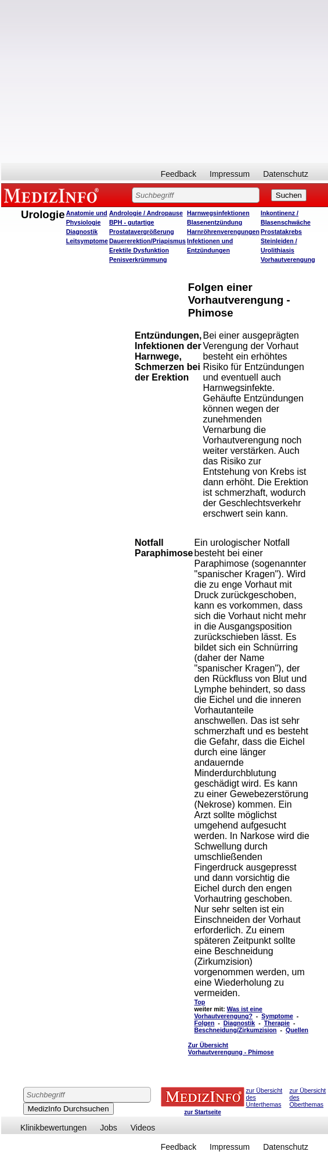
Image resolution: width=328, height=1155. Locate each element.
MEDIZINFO (53, 195)
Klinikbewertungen (53, 1127)
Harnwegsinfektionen (218, 212)
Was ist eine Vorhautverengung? (228, 1012)
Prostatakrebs (281, 231)
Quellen (297, 1029)
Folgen (204, 1022)
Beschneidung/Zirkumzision (235, 1029)
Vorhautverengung (288, 259)
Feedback (178, 174)
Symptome (277, 1015)
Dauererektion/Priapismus (147, 240)
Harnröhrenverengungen (223, 231)
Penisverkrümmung (138, 259)
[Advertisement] (164, 81)
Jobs (108, 1127)
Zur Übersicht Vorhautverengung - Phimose (231, 1049)
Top (199, 1001)
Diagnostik (239, 1022)
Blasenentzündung (214, 222)
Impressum (230, 174)
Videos (143, 1127)
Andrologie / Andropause (146, 212)
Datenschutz (285, 174)
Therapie (277, 1022)
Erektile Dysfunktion (139, 250)
